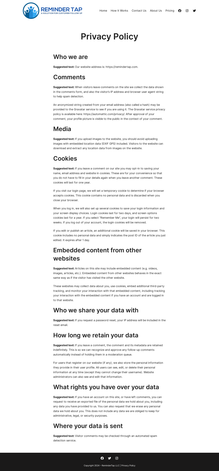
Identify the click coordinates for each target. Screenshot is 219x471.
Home (103, 10)
